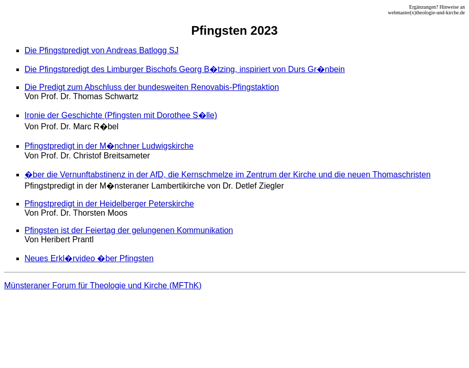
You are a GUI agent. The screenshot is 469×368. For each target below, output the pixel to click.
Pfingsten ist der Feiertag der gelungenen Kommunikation (129, 230)
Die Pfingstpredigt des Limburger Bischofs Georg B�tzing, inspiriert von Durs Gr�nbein (185, 69)
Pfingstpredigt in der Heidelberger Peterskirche (109, 203)
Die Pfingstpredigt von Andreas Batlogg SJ (102, 50)
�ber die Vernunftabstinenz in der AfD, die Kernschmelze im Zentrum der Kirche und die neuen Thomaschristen (228, 174)
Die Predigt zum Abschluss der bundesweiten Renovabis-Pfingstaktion (152, 87)
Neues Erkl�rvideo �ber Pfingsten (89, 258)
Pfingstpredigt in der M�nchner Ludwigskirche (109, 146)
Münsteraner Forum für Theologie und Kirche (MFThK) (103, 285)
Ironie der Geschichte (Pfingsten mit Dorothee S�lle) (121, 115)
